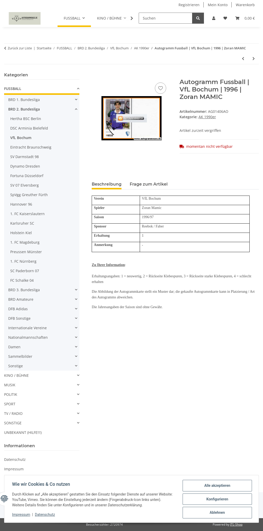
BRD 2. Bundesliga (24, 109)
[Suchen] (165, 18)
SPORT (9, 403)
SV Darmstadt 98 (24, 156)
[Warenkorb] (245, 18)
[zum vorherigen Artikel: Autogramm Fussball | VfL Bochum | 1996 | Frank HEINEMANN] (243, 58)
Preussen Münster (26, 251)
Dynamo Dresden (25, 166)
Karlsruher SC (22, 223)
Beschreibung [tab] (106, 184)
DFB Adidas (18, 308)
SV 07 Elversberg (24, 185)
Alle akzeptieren (217, 486)
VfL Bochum (20, 137)
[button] (213, 18)
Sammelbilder (20, 356)
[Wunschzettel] (225, 18)
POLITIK (10, 394)
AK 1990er (207, 116)
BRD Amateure (20, 299)
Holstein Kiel (21, 232)
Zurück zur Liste (20, 48)
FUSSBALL (12, 88)
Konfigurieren (217, 499)
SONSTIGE (13, 422)
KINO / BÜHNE (16, 375)
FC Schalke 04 (22, 280)
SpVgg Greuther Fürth (29, 194)
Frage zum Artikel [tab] (149, 184)
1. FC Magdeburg (25, 242)
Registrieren (189, 4)
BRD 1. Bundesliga (24, 99)
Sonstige (15, 365)
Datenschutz (45, 515)
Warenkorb (245, 4)
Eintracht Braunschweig (30, 147)
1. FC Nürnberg (23, 261)
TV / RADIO (13, 413)
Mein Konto (218, 4)
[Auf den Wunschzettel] (160, 88)
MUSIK (9, 384)
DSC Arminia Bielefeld (29, 128)
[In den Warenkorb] (96, 75)
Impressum (22, 515)
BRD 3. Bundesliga (24, 289)
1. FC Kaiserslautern (27, 213)
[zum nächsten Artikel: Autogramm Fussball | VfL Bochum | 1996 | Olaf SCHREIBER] (253, 58)
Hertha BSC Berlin (25, 118)
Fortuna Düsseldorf (26, 175)
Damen (14, 346)
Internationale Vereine (27, 327)
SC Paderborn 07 (24, 270)
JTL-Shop (236, 524)
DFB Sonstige (19, 318)
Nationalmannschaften (28, 337)
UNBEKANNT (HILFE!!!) (23, 432)
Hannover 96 (21, 204)
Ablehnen (216, 513)
